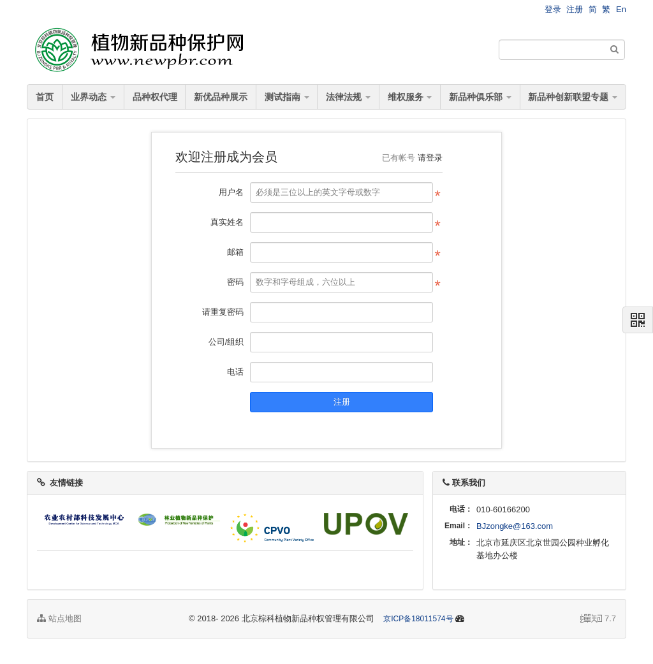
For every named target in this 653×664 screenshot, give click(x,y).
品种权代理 (155, 97)
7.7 (598, 619)
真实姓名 (227, 222)
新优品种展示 (220, 97)
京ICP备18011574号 (418, 618)
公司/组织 (226, 342)
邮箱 (235, 252)
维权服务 (410, 97)
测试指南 (287, 97)
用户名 (231, 192)
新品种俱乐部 (480, 97)
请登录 (430, 157)
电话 (235, 372)
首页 (45, 97)
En (621, 9)
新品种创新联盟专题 (572, 97)
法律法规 (348, 97)
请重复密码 (223, 312)
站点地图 (59, 618)
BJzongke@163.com (514, 526)
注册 (574, 9)
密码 (235, 282)
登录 (553, 9)
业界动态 (93, 97)
